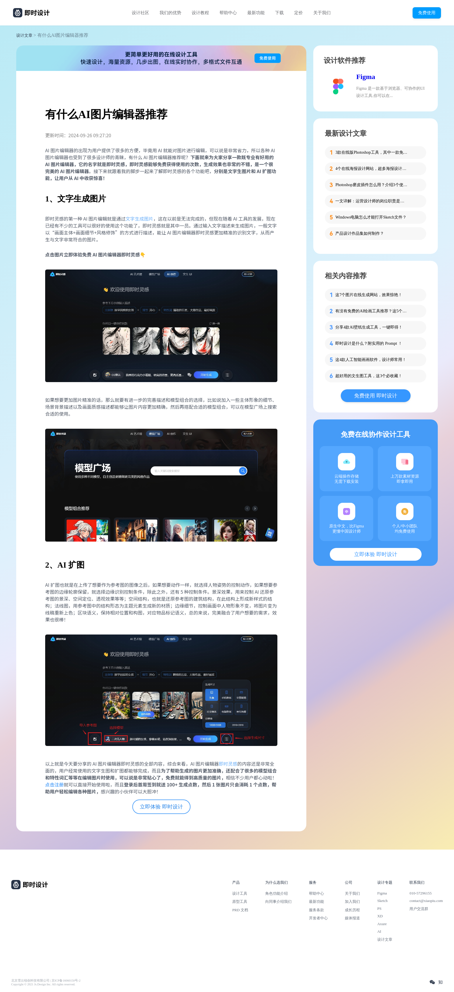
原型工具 (239, 901)
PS (379, 908)
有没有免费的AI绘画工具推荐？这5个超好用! (371, 311)
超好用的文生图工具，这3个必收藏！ (368, 376)
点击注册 (54, 784)
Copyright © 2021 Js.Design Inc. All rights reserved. (43, 984)
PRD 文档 (240, 910)
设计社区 (140, 12)
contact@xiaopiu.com (426, 901)
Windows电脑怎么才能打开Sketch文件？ (370, 217)
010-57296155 (420, 893)
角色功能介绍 (276, 893)
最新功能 (256, 12)
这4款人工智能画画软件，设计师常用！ (370, 359)
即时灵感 (228, 763)
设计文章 (24, 35)
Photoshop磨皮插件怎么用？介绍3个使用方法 (371, 185)
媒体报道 (352, 918)
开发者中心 (318, 918)
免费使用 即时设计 (375, 396)
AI (379, 931)
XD (380, 916)
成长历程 (352, 910)
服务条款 (316, 910)
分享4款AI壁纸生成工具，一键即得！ (368, 327)
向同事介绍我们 (278, 901)
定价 (298, 12)
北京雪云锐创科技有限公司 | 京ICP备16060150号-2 (45, 980)
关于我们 (322, 12)
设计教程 (200, 12)
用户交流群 (418, 909)
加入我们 (352, 901)
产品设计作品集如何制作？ (359, 233)
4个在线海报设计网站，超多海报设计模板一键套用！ (371, 168)
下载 (279, 12)
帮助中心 (228, 12)
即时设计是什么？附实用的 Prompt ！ (368, 343)
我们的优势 (170, 12)
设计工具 (239, 893)
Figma (365, 76)
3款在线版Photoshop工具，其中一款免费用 (371, 152)
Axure (382, 924)
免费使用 (426, 12)
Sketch (382, 901)
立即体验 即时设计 (161, 807)
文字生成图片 (139, 218)
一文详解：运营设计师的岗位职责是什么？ (371, 201)
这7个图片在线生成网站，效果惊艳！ (368, 295)
